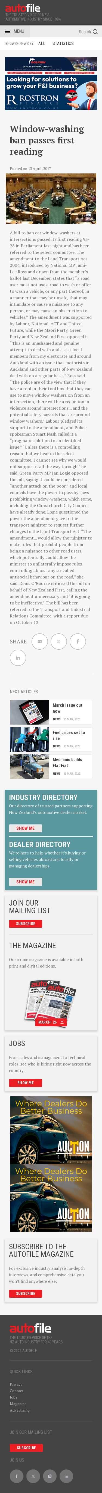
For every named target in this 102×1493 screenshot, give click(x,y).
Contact (17, 1390)
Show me (25, 828)
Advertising (20, 1410)
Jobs (13, 1397)
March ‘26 (51, 1022)
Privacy (16, 1384)
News (57, 719)
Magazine (18, 1403)
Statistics (63, 43)
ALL (41, 43)
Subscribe (25, 924)
